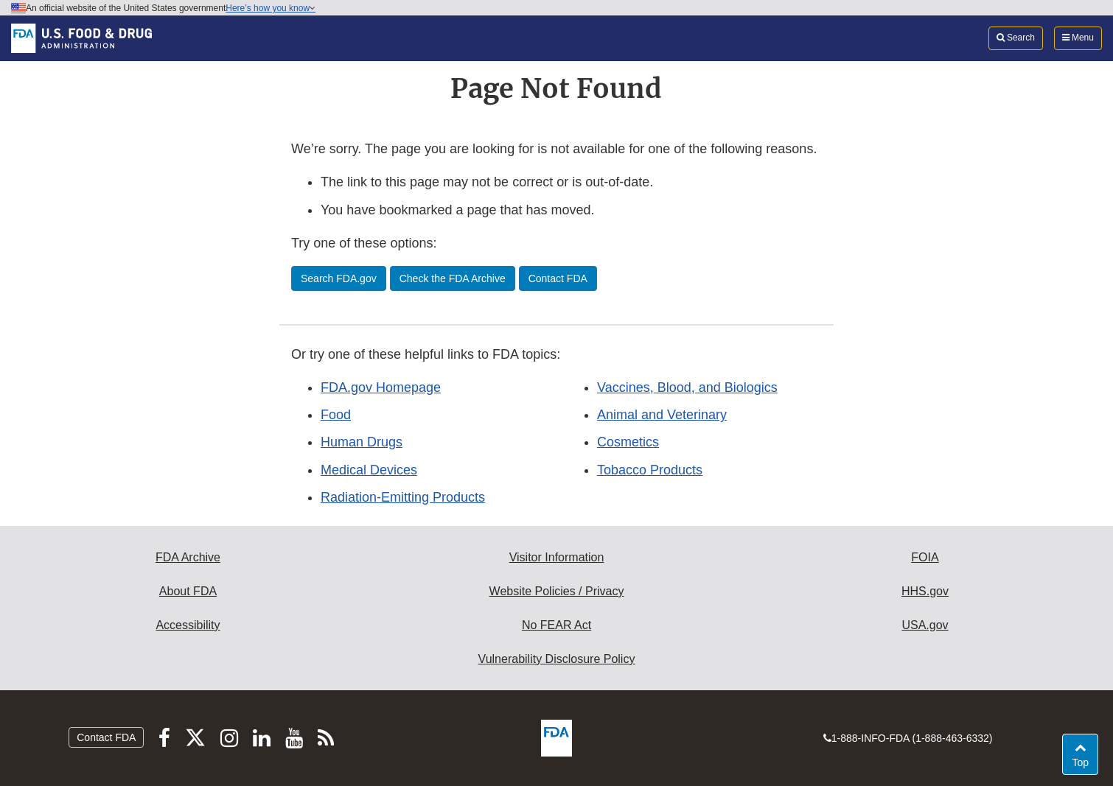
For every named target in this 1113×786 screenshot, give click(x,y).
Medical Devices (369, 470)
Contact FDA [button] (557, 278)
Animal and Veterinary (662, 414)
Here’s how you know (270, 8)
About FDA (188, 591)
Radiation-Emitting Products (403, 497)
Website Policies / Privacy (556, 591)
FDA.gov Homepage (381, 387)
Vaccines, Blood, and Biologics (687, 387)
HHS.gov (925, 591)
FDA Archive (188, 557)
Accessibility (188, 625)
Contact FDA (106, 737)
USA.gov (924, 625)
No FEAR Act (556, 625)
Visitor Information (556, 557)
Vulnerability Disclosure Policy (556, 659)
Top (1084, 761)
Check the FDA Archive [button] (453, 278)
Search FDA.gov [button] (339, 278)
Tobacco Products (649, 470)
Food (336, 414)
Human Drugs (361, 442)
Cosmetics (628, 442)
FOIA (924, 557)
